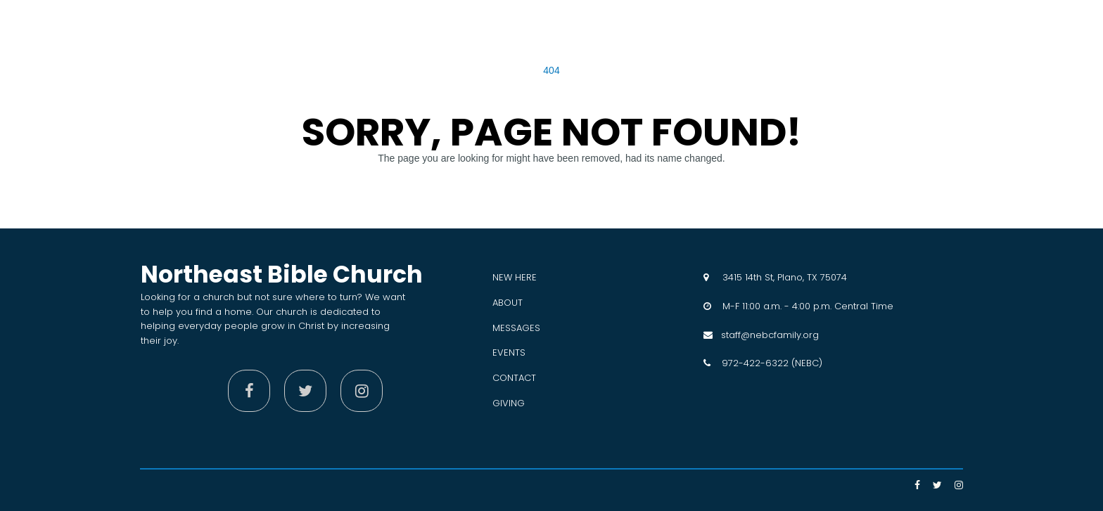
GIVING (508, 403)
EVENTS (508, 352)
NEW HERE (514, 277)
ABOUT (507, 302)
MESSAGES (516, 328)
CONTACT (514, 377)
